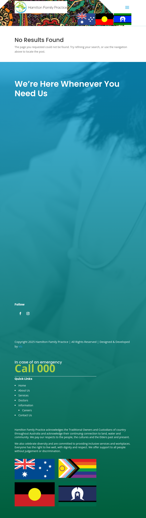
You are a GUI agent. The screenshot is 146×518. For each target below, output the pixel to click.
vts (20, 346)
